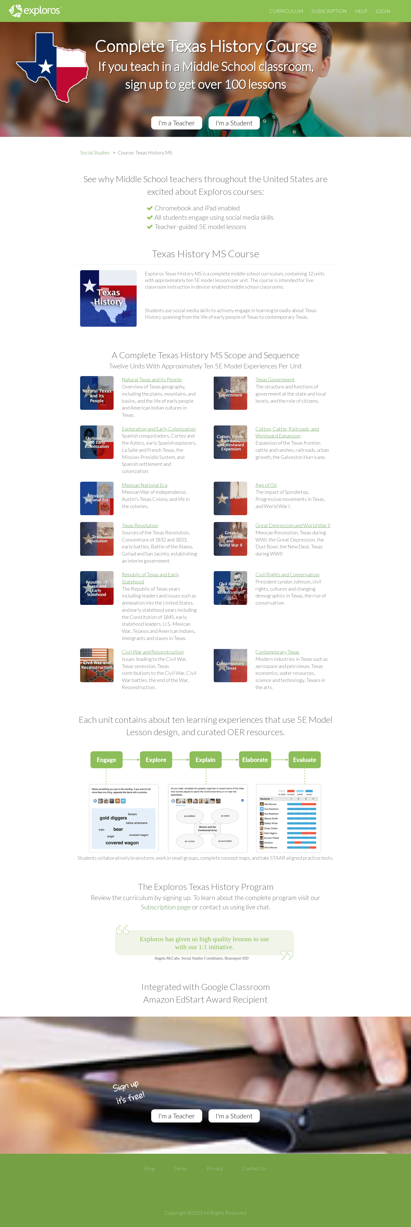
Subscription (329, 11)
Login (383, 11)
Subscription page (166, 907)
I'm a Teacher (176, 123)
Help (361, 11)
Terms (180, 1168)
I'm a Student (234, 123)
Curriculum (286, 11)
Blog (150, 1168)
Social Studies (95, 153)
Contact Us (254, 1168)
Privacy (215, 1168)
